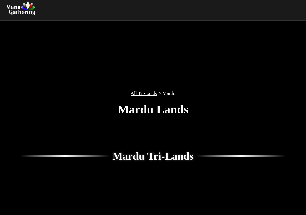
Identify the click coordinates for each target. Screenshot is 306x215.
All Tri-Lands (144, 93)
